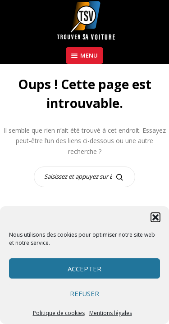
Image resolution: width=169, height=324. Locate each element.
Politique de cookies (59, 313)
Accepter (84, 268)
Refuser (84, 293)
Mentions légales (110, 313)
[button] (155, 217)
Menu (84, 55)
